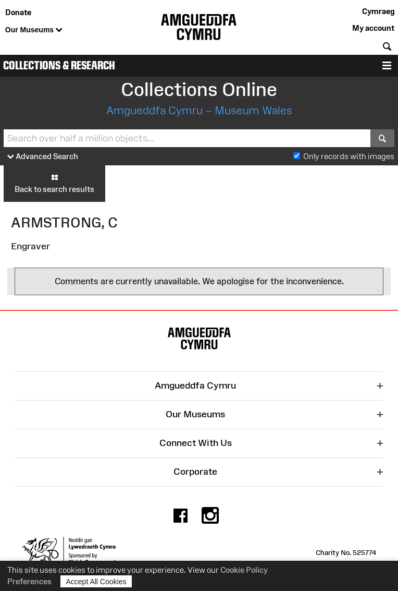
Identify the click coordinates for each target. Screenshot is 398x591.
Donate (18, 12)
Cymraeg (378, 11)
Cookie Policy (244, 569)
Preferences (29, 581)
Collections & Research (59, 65)
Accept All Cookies (96, 581)
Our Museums (34, 30)
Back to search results (54, 183)
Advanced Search (42, 157)
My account (373, 27)
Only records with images (348, 156)
